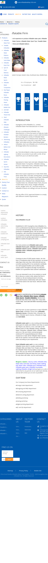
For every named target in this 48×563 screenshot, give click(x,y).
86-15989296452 (5, 272)
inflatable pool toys (5, 250)
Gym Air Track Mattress (6, 70)
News (3, 194)
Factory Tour (26, 14)
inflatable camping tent (5, 238)
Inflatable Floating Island (6, 100)
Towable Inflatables (6, 47)
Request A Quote (13, 24)
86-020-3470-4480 (9, 7)
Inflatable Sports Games (6, 162)
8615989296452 (6, 276)
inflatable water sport (4, 256)
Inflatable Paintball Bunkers (6, 134)
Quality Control (37, 14)
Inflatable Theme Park (7, 114)
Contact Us (3, 24)
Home (3, 14)
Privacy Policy (23, 470)
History (18, 430)
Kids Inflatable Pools (6, 174)
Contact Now (11, 290)
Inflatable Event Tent (6, 64)
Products (11, 14)
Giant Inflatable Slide (6, 119)
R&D (26, 433)
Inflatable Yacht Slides (7, 59)
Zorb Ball (6, 110)
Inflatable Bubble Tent (7, 106)
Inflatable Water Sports (6, 77)
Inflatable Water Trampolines (7, 85)
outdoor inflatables (4, 219)
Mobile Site (37, 470)
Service (18, 433)
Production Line (29, 426)
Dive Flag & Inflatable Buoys (7, 92)
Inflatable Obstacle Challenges (7, 127)
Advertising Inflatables (7, 141)
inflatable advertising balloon (4, 226)
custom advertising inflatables (4, 212)
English (42, 7)
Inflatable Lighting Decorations (7, 154)
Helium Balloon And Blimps (7, 147)
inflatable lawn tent (5, 244)
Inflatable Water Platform (6, 53)
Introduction (19, 426)
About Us (18, 14)
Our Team (19, 436)
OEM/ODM (28, 430)
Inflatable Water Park (7, 42)
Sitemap (10, 470)
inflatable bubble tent (4, 233)
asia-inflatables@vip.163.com (27, 2)
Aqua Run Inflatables (6, 168)
